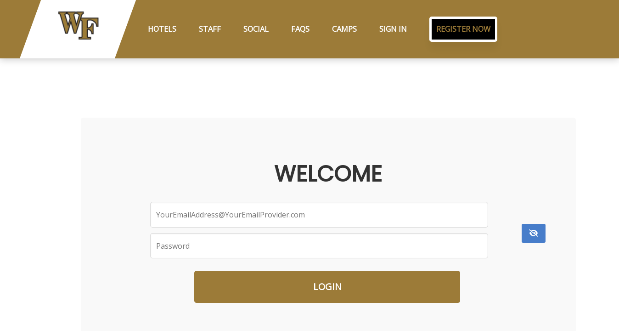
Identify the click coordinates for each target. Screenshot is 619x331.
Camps (344, 29)
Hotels (162, 29)
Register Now (463, 29)
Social (256, 29)
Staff (210, 29)
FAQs (300, 29)
